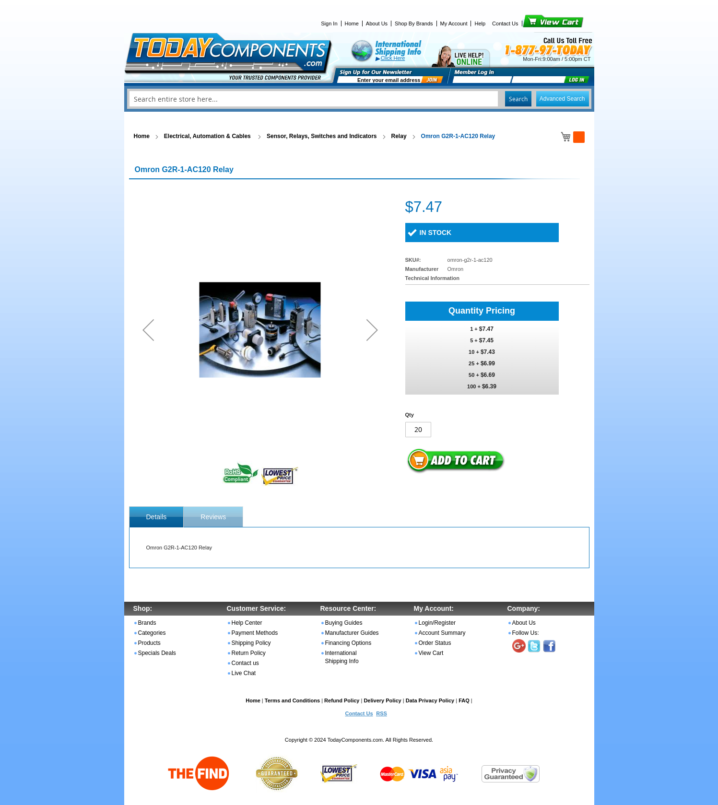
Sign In (329, 23)
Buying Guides (344, 622)
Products (149, 643)
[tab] (156, 516)
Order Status (435, 643)
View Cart (537, 23)
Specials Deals (157, 653)
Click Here (393, 58)
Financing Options (348, 643)
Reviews (213, 517)
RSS (381, 713)
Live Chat (244, 673)
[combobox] (359, 99)
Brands (147, 622)
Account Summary (442, 633)
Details (156, 517)
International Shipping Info (342, 657)
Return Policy (249, 653)
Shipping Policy (251, 643)
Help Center (247, 622)
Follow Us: (525, 633)
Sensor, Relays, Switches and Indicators (322, 136)
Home (352, 23)
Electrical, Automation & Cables (208, 136)
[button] (148, 329)
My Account (454, 23)
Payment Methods (255, 633)
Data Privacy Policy (430, 700)
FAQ (464, 700)
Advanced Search (562, 98)
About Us (377, 23)
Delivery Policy (382, 700)
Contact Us (505, 23)
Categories (152, 633)
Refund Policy (341, 700)
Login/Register (437, 622)
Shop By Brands (414, 23)
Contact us (245, 663)
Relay (399, 136)
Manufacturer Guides (352, 633)
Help (479, 23)
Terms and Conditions (292, 700)
